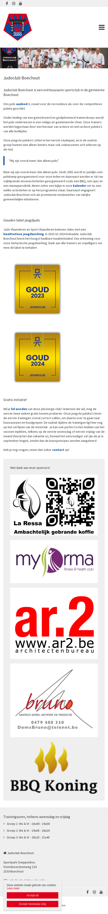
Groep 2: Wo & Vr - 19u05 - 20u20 (28, 830)
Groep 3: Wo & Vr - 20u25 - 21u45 (28, 837)
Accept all (32, 895)
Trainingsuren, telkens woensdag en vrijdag (36, 816)
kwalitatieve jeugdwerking (23, 234)
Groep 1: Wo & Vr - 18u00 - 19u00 (28, 824)
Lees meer (13, 888)
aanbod (22, 104)
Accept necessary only (32, 904)
